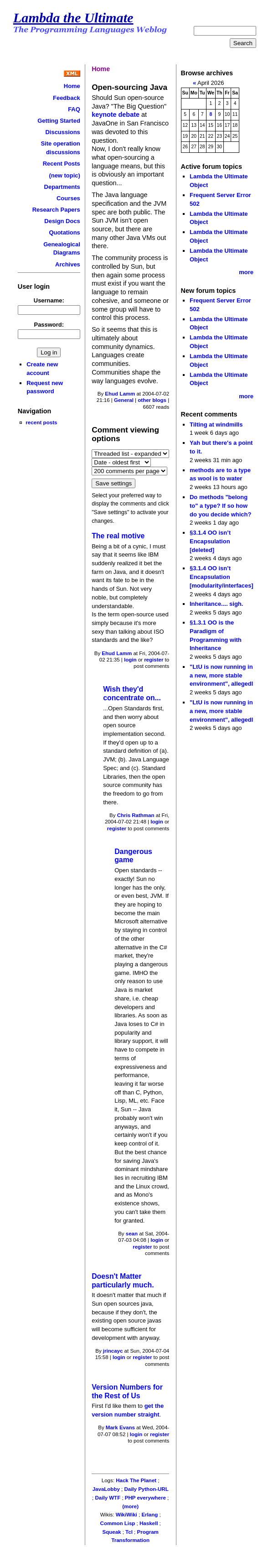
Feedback (66, 97)
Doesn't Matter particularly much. (123, 1280)
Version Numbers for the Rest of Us (127, 1391)
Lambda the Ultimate (73, 18)
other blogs (152, 400)
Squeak (112, 1532)
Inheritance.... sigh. (216, 603)
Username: (49, 300)
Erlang (149, 1514)
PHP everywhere (145, 1497)
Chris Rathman (136, 815)
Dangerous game (133, 856)
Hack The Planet (136, 1480)
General (124, 400)
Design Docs (62, 221)
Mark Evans (120, 1427)
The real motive (118, 536)
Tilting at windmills (216, 424)
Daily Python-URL (146, 1489)
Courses (68, 198)
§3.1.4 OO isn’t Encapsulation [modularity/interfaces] (221, 577)
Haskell (148, 1523)
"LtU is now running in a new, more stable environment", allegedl (221, 675)
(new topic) (64, 175)
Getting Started (58, 120)
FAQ (74, 109)
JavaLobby (106, 1489)
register (153, 659)
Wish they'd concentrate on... (132, 693)
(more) (130, 1506)
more (246, 272)
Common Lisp (117, 1523)
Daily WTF (108, 1497)
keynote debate (115, 114)
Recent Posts (61, 163)
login (130, 659)
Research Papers (56, 209)
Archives (67, 264)
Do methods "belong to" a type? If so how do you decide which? (220, 505)
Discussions (62, 132)
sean (132, 1233)
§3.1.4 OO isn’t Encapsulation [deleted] (210, 541)
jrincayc (113, 1351)
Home (72, 86)
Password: (49, 324)
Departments (62, 186)
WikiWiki (126, 1514)
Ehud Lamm (120, 393)
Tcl (129, 1532)
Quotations (64, 232)
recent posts (41, 422)
